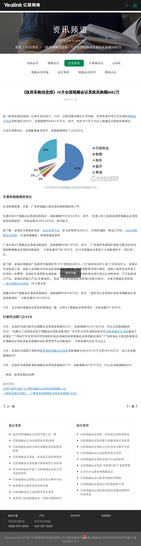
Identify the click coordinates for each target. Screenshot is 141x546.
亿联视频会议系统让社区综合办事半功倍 (37, 479)
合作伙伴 (75, 515)
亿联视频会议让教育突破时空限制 (100, 478)
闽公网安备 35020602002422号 (105, 537)
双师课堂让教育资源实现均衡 (30, 485)
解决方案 (13, 515)
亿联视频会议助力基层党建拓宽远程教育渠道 (37, 448)
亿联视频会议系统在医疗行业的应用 (102, 459)
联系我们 (106, 515)
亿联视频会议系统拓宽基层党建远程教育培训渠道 (104, 492)
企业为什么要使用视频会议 (96, 471)
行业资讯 (32, 47)
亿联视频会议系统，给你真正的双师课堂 (37, 457)
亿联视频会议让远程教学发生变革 (33, 492)
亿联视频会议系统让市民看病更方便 (102, 484)
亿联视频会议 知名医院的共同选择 (33, 440)
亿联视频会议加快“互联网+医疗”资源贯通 (105, 465)
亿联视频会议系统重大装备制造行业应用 (37, 463)
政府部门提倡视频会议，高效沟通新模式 (37, 498)
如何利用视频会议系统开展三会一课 (34, 434)
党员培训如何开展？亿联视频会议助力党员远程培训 (37, 471)
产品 (41, 515)
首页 (18, 47)
